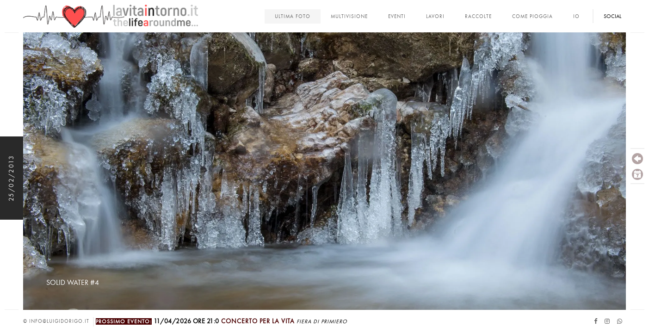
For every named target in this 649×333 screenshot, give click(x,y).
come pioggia (532, 16)
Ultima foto (292, 16)
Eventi (397, 16)
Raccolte (478, 16)
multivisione (349, 16)
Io (576, 16)
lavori (435, 16)
